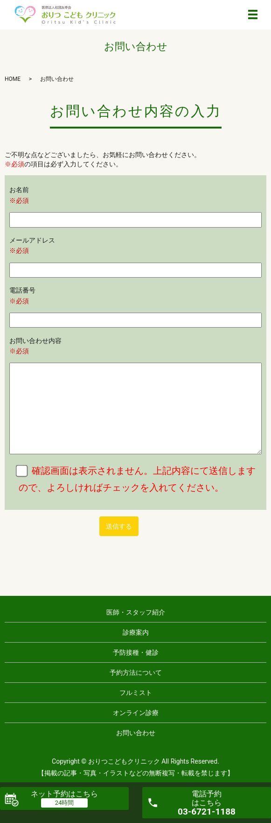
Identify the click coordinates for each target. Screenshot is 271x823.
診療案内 (136, 632)
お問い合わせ (135, 733)
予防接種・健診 (136, 652)
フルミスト (135, 692)
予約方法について (136, 672)
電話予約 (207, 803)
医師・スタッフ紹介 (135, 612)
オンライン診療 (136, 712)
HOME (13, 79)
